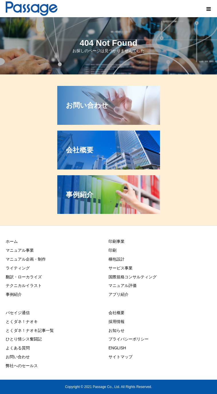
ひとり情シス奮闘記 (24, 339)
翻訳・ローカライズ (24, 277)
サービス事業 (120, 268)
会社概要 (116, 312)
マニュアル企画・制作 (26, 259)
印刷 (112, 250)
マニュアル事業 (20, 250)
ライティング (18, 268)
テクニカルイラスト (24, 285)
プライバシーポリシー (128, 339)
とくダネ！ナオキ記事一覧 (30, 330)
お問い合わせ (18, 356)
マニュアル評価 (122, 285)
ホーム (12, 241)
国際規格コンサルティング (132, 277)
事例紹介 (14, 294)
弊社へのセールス (22, 365)
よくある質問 (18, 348)
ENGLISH (117, 348)
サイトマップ (120, 356)
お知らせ (116, 330)
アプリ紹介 (118, 294)
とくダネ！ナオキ (22, 321)
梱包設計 (116, 259)
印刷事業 (116, 241)
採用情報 (116, 321)
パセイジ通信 (18, 312)
